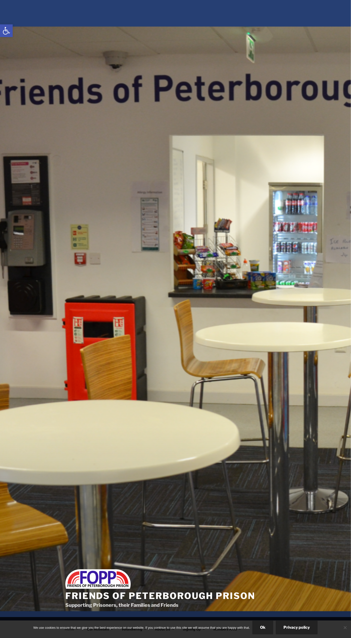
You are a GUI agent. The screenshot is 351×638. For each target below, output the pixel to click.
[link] (6, 30)
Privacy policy (296, 627)
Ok (262, 627)
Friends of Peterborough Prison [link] (160, 595)
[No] (344, 627)
